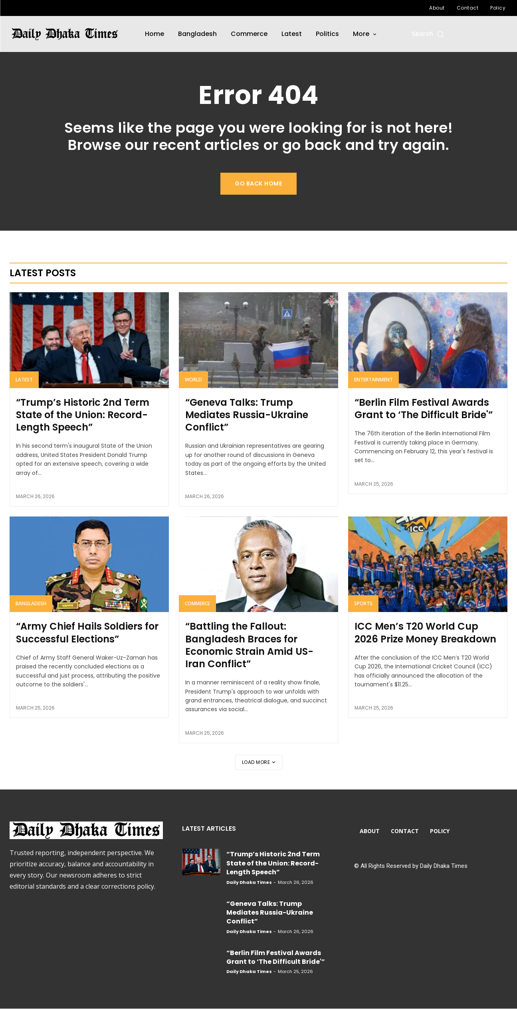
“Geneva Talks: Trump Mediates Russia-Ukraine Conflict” (246, 415)
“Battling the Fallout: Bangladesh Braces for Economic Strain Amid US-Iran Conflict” (249, 645)
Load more (258, 762)
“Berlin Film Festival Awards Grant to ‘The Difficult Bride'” (424, 409)
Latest (24, 380)
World (193, 380)
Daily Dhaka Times (249, 882)
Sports (363, 603)
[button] (428, 33)
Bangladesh (31, 603)
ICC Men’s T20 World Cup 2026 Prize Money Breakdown (425, 633)
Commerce (197, 603)
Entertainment (373, 380)
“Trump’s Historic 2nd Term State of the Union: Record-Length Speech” (82, 415)
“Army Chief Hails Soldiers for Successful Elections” (87, 633)
